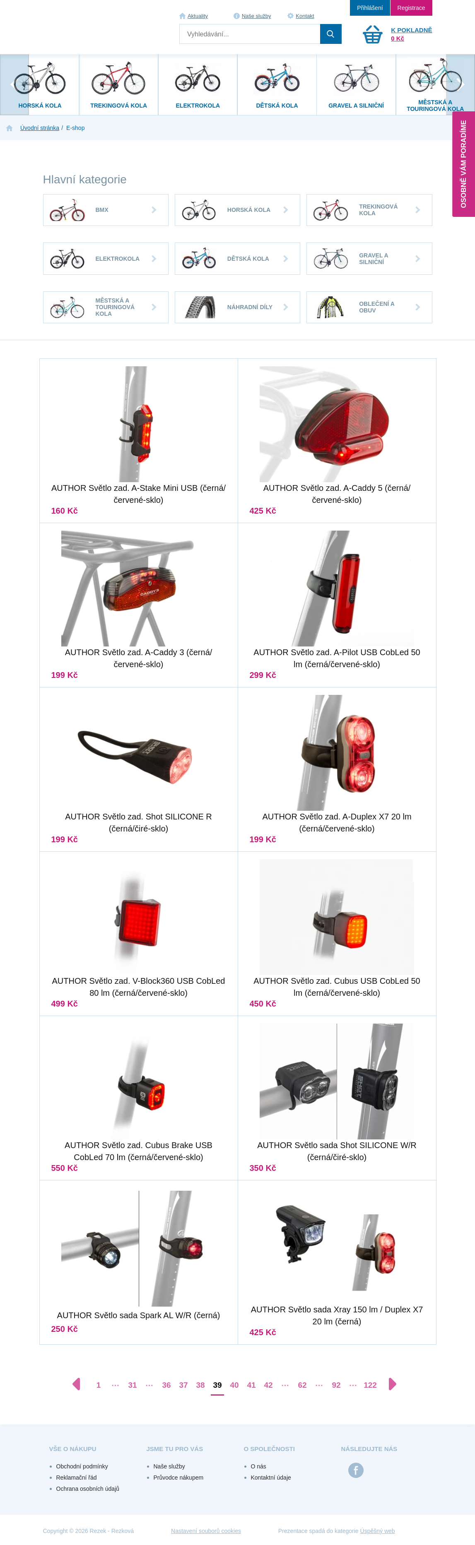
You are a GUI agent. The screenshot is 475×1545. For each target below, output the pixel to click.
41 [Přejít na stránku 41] (251, 1385)
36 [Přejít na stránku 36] (166, 1385)
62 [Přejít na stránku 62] (302, 1385)
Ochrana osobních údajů (88, 1488)
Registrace (411, 8)
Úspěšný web (377, 1531)
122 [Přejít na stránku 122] (370, 1385)
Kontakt (305, 16)
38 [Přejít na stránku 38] (200, 1385)
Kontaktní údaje (271, 1477)
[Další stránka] (388, 1384)
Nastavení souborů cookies (206, 1531)
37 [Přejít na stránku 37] (183, 1385)
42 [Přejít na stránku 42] (268, 1385)
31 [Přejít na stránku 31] (132, 1385)
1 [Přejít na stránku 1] (98, 1385)
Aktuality (198, 16)
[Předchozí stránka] (80, 1384)
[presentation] (14, 84)
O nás (258, 1466)
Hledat (331, 34)
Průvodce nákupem (179, 1477)
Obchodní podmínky (82, 1466)
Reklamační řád (76, 1477)
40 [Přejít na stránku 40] (234, 1385)
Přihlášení (370, 8)
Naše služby (256, 16)
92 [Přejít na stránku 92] (336, 1385)
